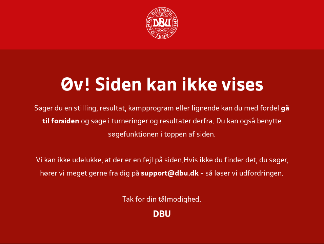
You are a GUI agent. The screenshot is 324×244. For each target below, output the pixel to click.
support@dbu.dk (170, 173)
